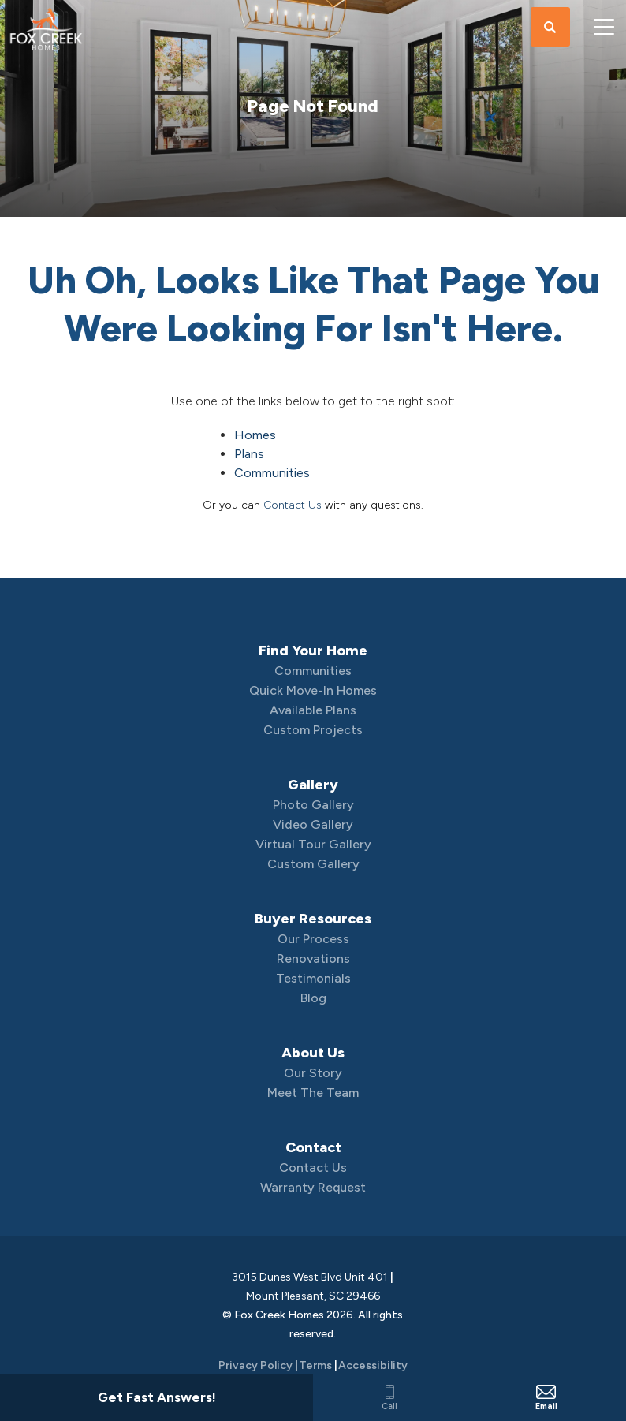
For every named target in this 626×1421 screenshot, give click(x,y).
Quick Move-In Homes (313, 690)
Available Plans (313, 710)
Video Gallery (313, 824)
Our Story (313, 1072)
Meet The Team (313, 1092)
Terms (315, 1365)
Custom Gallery (313, 863)
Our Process (313, 938)
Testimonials (313, 978)
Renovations (313, 958)
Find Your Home (313, 650)
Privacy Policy (255, 1365)
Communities (272, 472)
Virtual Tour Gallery (313, 844)
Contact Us (292, 505)
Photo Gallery (313, 804)
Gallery (313, 784)
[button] (550, 27)
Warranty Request (313, 1187)
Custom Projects (313, 729)
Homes (255, 434)
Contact (313, 1147)
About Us (313, 1052)
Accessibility (373, 1365)
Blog (313, 997)
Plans (249, 453)
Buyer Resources (313, 918)
